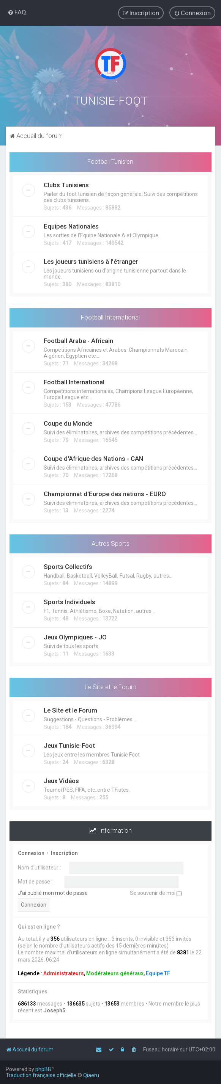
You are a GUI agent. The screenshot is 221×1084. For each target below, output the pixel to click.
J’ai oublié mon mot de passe (53, 891)
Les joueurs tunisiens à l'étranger (91, 259)
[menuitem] (17, 12)
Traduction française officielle (41, 1075)
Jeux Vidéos (61, 779)
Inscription (64, 852)
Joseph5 (54, 1009)
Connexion (31, 852)
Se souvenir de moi (156, 891)
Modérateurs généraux (115, 971)
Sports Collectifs (68, 565)
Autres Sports (110, 541)
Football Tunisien (110, 160)
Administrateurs (63, 971)
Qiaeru (91, 1075)
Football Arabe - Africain (78, 339)
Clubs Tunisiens (66, 183)
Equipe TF (158, 971)
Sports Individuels (69, 600)
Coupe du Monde (68, 421)
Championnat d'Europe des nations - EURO (105, 492)
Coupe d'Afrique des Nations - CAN (93, 457)
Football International (110, 315)
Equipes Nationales (71, 224)
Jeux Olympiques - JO (75, 635)
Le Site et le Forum (110, 685)
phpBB (43, 1069)
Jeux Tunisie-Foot (69, 744)
